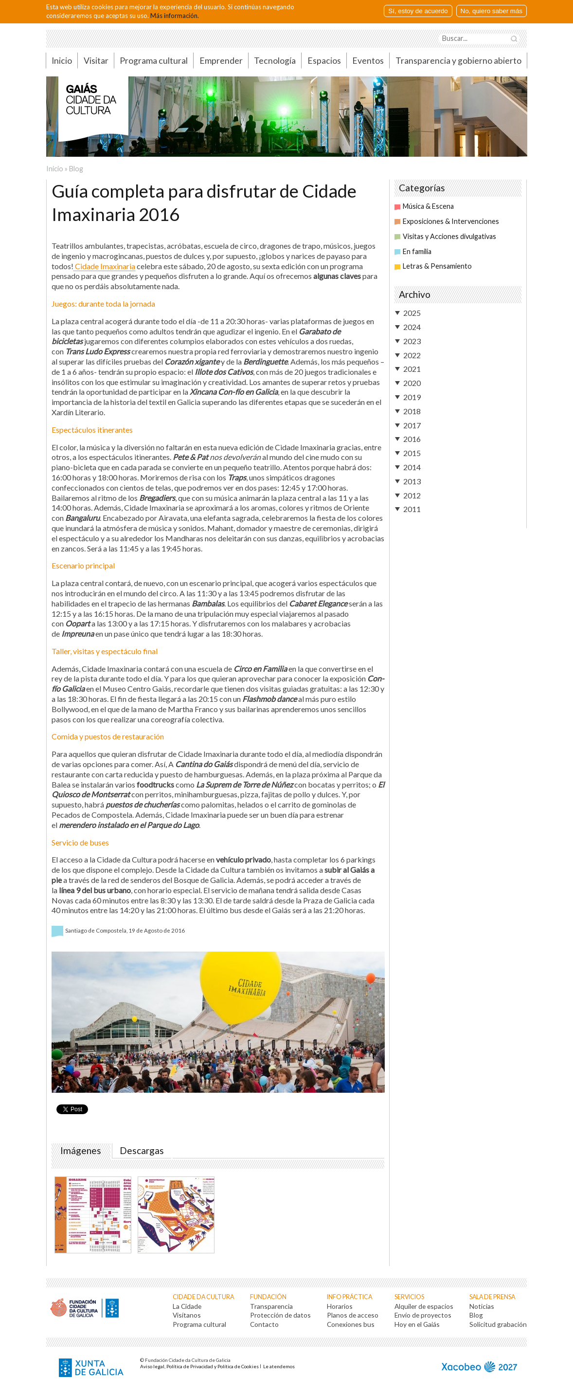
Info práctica (349, 1297)
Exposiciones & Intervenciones (446, 221)
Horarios (340, 1306)
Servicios (409, 1297)
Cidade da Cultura (203, 1297)
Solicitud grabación (498, 1324)
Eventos (368, 60)
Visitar (96, 60)
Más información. (174, 15)
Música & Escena (424, 206)
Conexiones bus (351, 1324)
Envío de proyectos (422, 1315)
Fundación (268, 1297)
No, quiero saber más (491, 11)
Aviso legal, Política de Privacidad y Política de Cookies (199, 1366)
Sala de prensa (492, 1297)
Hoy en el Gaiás (417, 1324)
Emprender (221, 60)
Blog (76, 169)
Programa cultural (154, 60)
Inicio (62, 60)
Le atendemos (279, 1366)
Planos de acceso (352, 1315)
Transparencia (271, 1306)
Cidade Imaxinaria (104, 266)
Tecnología (275, 60)
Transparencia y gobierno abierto (458, 60)
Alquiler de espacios (423, 1306)
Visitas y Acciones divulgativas (445, 236)
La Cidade (187, 1306)
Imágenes (82, 1151)
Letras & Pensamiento (433, 266)
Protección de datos (280, 1315)
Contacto (264, 1324)
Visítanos (187, 1315)
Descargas (142, 1151)
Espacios (324, 60)
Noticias (481, 1306)
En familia (412, 251)
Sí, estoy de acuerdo (418, 11)
